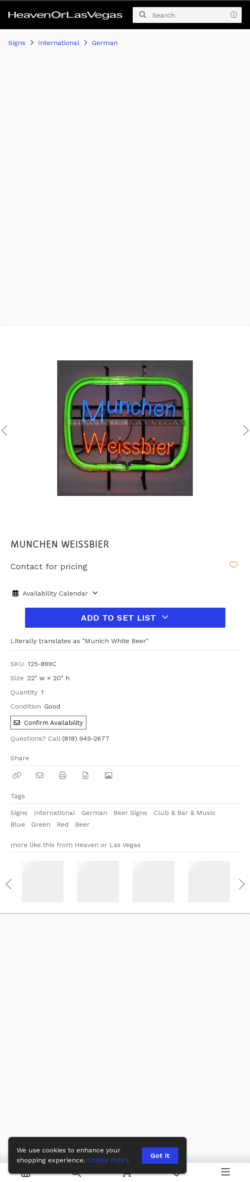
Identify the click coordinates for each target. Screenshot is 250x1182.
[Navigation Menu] (225, 1172)
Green (41, 824)
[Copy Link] (16, 775)
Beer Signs (130, 813)
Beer (82, 824)
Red (63, 824)
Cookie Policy (108, 1160)
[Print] (62, 775)
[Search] (142, 15)
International (58, 43)
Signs (16, 43)
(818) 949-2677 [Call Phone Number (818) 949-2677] (85, 738)
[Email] (39, 775)
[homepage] (67, 15)
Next (244, 428)
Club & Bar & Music (185, 813)
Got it (160, 1155)
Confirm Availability (48, 723)
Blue (17, 824)
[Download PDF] (85, 775)
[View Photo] (108, 775)
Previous (4, 428)
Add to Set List (125, 618)
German (105, 43)
